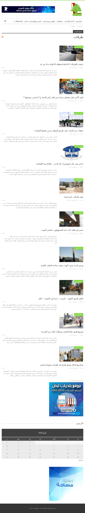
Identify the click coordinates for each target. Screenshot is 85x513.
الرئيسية (79, 21)
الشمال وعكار (78, 213)
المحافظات (18, 21)
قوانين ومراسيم (49, 21)
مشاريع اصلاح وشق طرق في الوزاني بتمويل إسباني (61, 365)
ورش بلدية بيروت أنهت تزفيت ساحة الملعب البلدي (62, 265)
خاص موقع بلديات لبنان (33, 21)
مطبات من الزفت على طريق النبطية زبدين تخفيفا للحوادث (58, 130)
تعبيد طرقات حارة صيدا (73, 197)
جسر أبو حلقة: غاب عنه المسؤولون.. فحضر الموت (62, 230)
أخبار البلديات (69, 21)
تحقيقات (59, 21)
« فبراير (81, 460)
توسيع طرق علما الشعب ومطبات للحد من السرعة (62, 332)
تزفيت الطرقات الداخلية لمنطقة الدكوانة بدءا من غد (61, 64)
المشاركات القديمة (76, 381)
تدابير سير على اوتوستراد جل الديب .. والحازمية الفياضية (59, 164)
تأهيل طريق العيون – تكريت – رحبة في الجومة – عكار (60, 298)
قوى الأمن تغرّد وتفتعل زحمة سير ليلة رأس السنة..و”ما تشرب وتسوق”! (53, 97)
